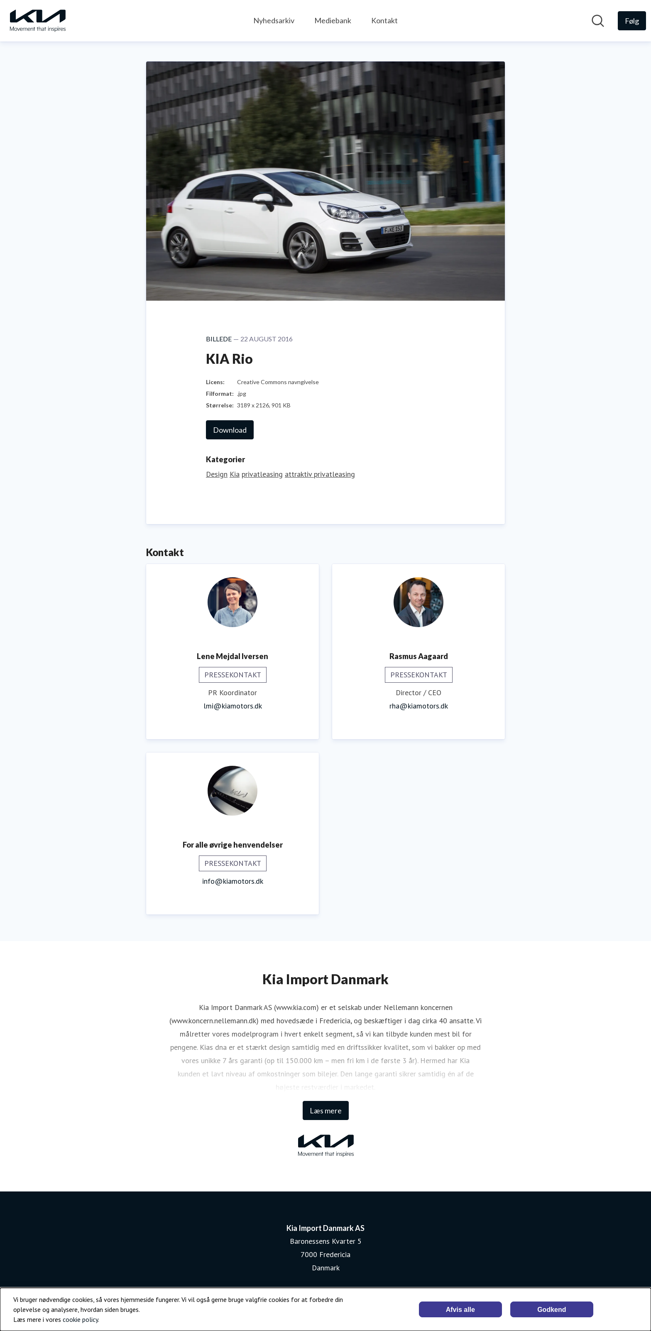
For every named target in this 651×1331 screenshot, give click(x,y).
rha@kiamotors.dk (418, 706)
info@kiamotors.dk (232, 881)
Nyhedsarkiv (273, 20)
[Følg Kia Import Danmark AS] (632, 20)
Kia (235, 474)
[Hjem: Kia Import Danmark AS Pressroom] (37, 21)
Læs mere (326, 1110)
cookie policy (80, 1319)
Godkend (551, 1309)
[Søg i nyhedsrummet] (597, 20)
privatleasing (262, 474)
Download (230, 429)
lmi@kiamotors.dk (232, 706)
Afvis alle (460, 1309)
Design (217, 474)
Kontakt (384, 20)
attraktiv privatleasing (320, 474)
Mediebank (332, 20)
